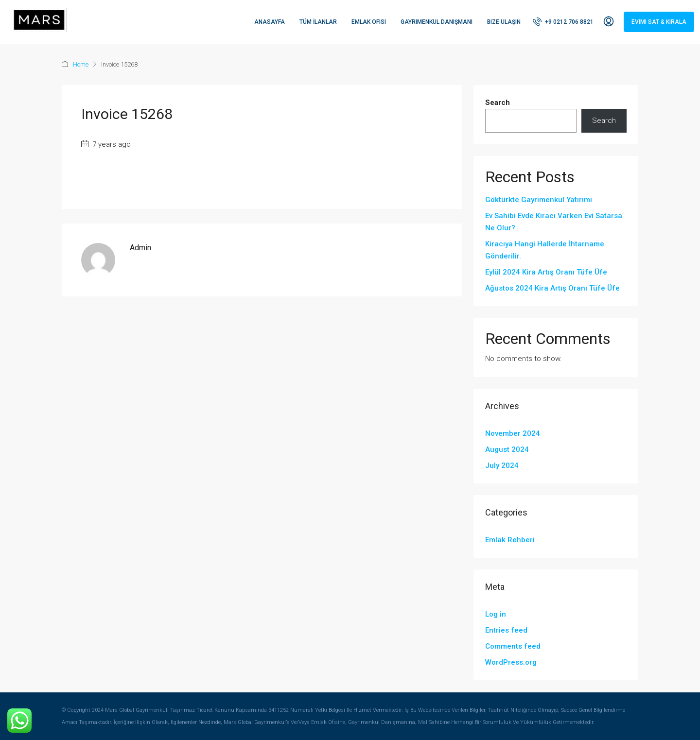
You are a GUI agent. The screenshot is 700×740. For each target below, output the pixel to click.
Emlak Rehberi (510, 539)
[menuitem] (563, 22)
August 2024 (507, 449)
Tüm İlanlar (318, 21)
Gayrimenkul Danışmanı (436, 21)
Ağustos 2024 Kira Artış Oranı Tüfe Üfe (552, 288)
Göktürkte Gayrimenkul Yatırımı (538, 199)
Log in (495, 614)
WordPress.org (511, 662)
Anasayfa (269, 21)
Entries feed (506, 630)
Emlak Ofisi (368, 21)
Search (497, 102)
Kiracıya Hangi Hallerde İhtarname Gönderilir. (544, 250)
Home (80, 64)
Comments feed (513, 646)
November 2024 (512, 433)
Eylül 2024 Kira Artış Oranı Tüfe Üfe (546, 272)
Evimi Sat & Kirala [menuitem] (658, 21)
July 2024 (502, 465)
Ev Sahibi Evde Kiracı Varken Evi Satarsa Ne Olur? (553, 221)
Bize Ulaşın (504, 21)
